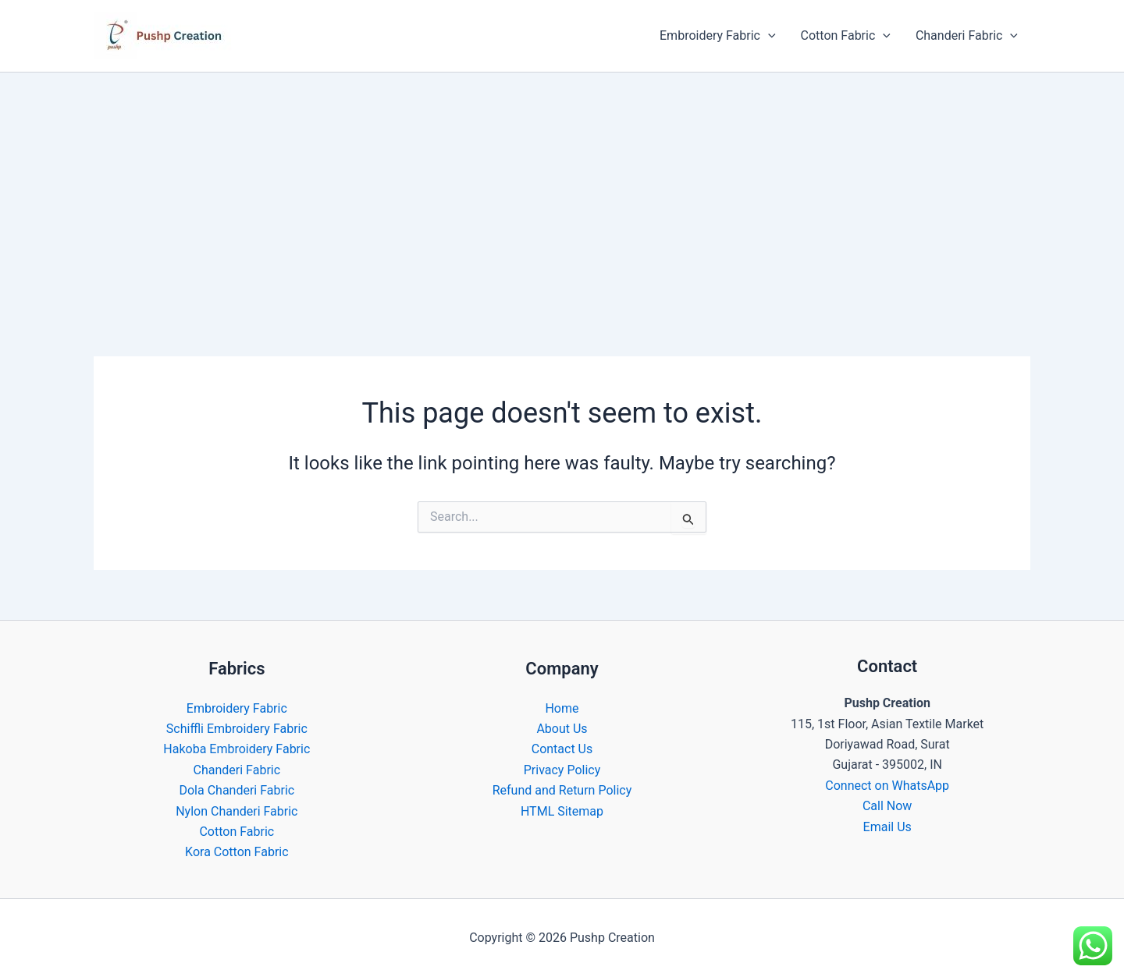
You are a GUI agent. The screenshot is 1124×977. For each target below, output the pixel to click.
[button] (768, 36)
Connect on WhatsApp (887, 785)
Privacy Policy (562, 770)
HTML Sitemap (562, 811)
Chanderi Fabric (967, 36)
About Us (561, 728)
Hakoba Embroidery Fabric (236, 749)
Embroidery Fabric (718, 36)
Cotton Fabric (846, 36)
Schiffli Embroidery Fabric (237, 728)
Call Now (887, 805)
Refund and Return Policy (562, 790)
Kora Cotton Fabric (236, 851)
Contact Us (562, 749)
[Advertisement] (562, 189)
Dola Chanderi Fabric (236, 790)
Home (561, 708)
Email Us (887, 826)
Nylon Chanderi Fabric (236, 811)
